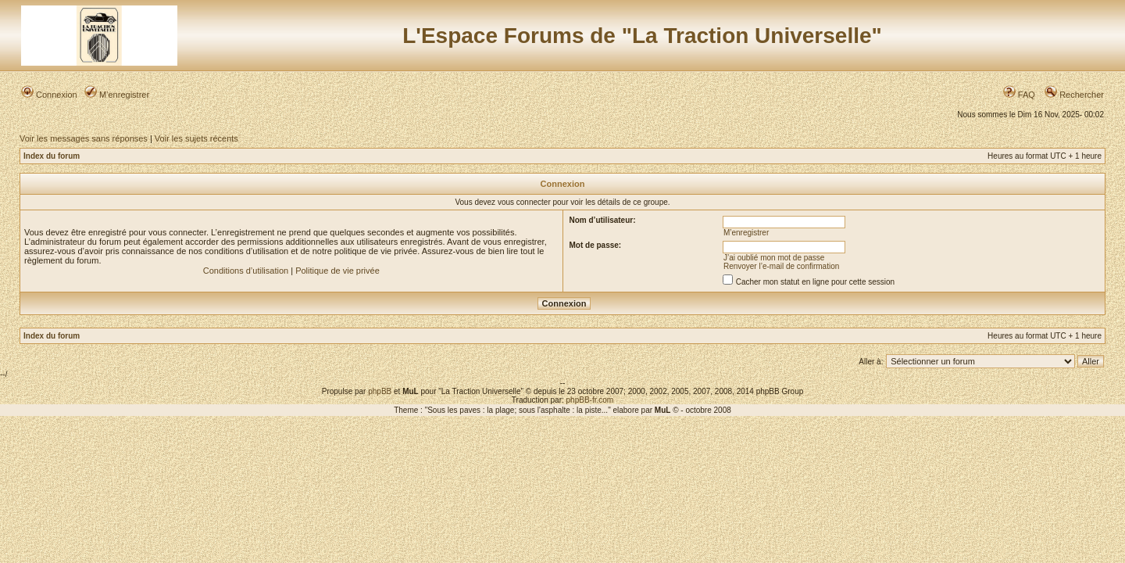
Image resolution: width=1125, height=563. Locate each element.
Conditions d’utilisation (245, 270)
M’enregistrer (116, 94)
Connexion (49, 94)
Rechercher (1074, 94)
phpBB (379, 391)
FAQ (1019, 94)
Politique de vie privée (337, 270)
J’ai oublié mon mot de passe (774, 257)
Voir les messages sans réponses (84, 138)
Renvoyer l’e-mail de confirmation (781, 266)
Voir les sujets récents (196, 138)
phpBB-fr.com (590, 400)
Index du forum (51, 156)
